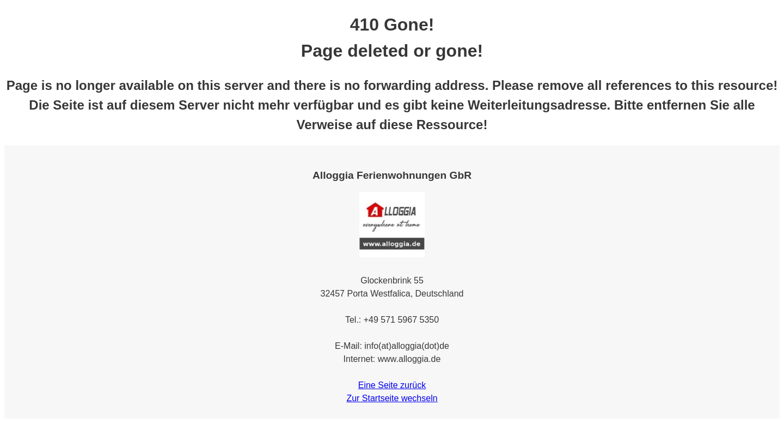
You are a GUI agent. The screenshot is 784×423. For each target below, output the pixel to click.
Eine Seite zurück (392, 385)
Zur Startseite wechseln (391, 398)
